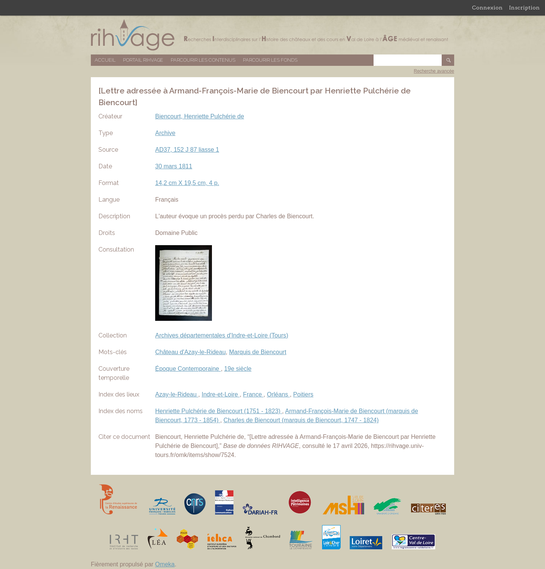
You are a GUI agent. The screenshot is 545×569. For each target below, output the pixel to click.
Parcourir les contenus (203, 60)
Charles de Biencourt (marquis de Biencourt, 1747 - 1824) (301, 420)
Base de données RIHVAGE (272, 35)
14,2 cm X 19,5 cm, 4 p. (187, 183)
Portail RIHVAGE (143, 60)
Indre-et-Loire (221, 394)
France (253, 394)
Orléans (278, 394)
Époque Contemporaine (188, 368)
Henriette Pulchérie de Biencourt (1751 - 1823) (218, 411)
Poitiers (303, 394)
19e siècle (237, 368)
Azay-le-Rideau (176, 394)
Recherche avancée (434, 71)
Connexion (487, 8)
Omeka (165, 564)
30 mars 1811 (173, 166)
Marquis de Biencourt (257, 352)
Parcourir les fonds (270, 60)
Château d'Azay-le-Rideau (190, 352)
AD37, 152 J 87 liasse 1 (187, 149)
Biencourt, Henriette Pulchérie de (199, 116)
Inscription (524, 8)
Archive (165, 133)
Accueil (105, 60)
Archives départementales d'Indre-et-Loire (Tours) (221, 335)
